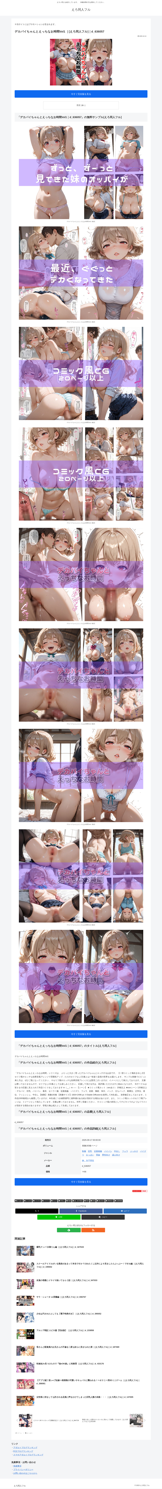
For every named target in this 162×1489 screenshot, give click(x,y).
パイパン (108, 1151)
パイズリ (36, 1201)
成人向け (116, 1155)
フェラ (125, 1151)
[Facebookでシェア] (81, 1211)
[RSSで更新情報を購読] (83, 1230)
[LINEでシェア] (59, 1217)
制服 (84, 1151)
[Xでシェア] (37, 1211)
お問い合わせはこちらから (25, 1474)
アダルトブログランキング (25, 1448)
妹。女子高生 (88, 1160)
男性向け (106, 1155)
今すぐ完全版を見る (81, 94)
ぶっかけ (134, 1151)
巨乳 (90, 1151)
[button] (103, 1217)
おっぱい (90, 1155)
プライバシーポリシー (23, 1470)
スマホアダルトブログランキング (28, 1455)
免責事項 (17, 1466)
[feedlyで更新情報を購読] (78, 1230)
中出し (117, 1151)
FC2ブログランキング (23, 1452)
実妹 (98, 1155)
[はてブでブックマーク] (125, 1211)
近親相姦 (98, 1151)
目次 (79, 105)
